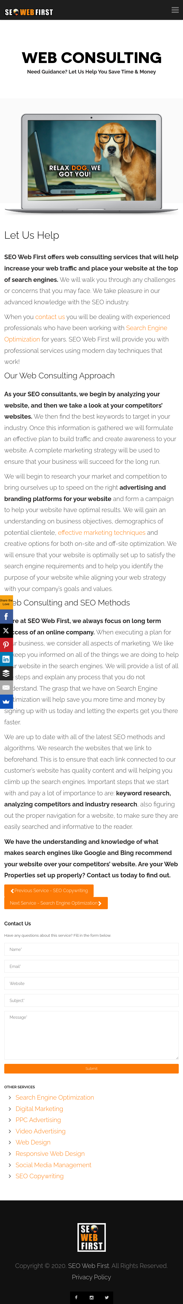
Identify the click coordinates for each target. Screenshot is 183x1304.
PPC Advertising (38, 1119)
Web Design (33, 1142)
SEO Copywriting (40, 1176)
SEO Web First (88, 1265)
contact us (50, 316)
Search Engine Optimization (55, 1097)
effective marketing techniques (102, 532)
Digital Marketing (39, 1108)
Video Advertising (41, 1131)
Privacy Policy (91, 1277)
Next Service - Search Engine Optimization (56, 903)
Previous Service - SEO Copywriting (49, 890)
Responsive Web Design (50, 1153)
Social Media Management (53, 1165)
